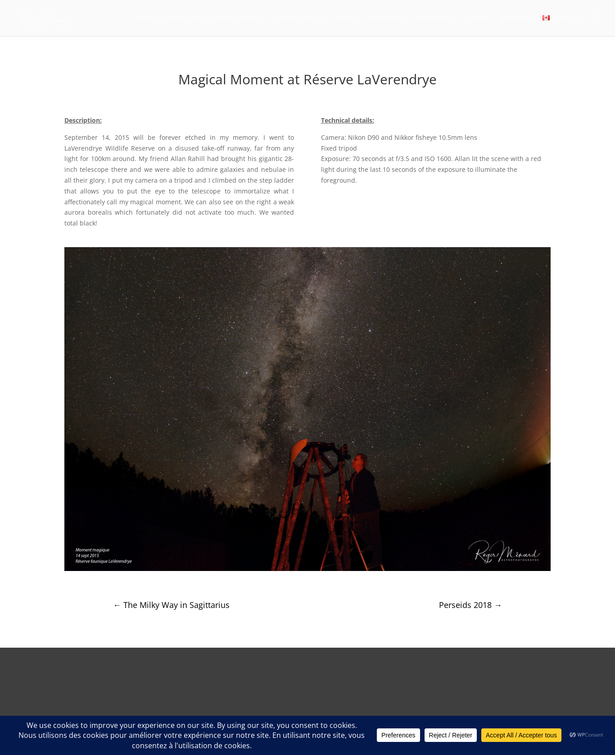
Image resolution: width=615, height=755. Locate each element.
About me (516, 18)
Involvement (435, 18)
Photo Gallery (236, 18)
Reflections (388, 18)
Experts (347, 18)
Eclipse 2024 (184, 18)
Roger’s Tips (296, 18)
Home (145, 18)
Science (477, 18)
